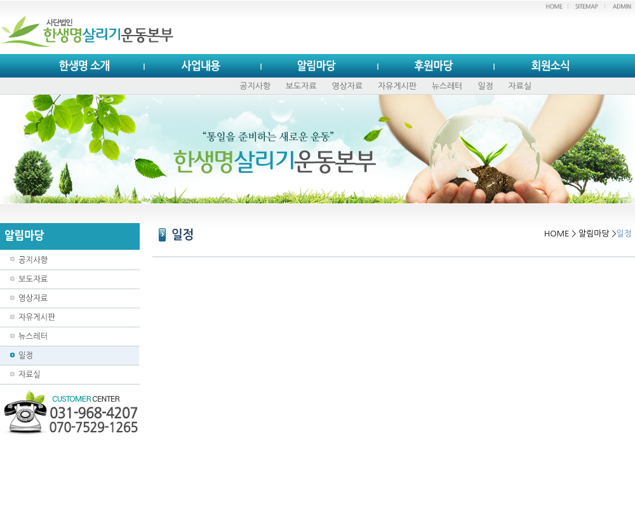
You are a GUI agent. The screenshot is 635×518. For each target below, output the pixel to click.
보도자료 (301, 86)
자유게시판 (397, 86)
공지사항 (255, 86)
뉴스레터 (447, 86)
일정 (485, 86)
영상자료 (347, 86)
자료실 (519, 86)
